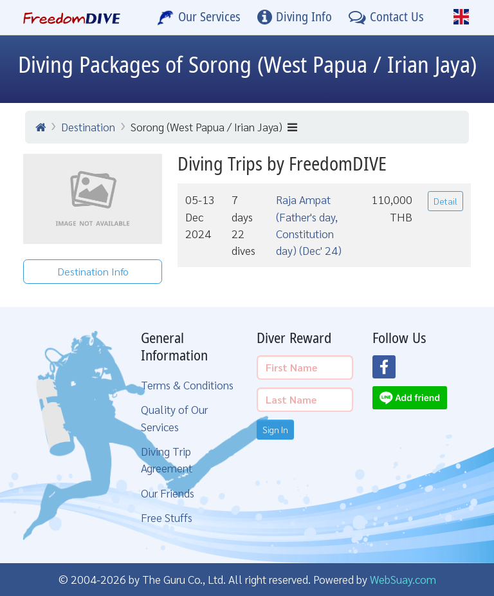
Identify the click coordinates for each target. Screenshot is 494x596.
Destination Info (93, 271)
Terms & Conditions (187, 384)
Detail (445, 201)
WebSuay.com (403, 579)
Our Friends (167, 492)
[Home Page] (71, 17)
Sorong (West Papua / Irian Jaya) (214, 126)
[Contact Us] (386, 17)
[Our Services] (199, 17)
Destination (88, 126)
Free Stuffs (166, 517)
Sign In (275, 429)
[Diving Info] (294, 17)
